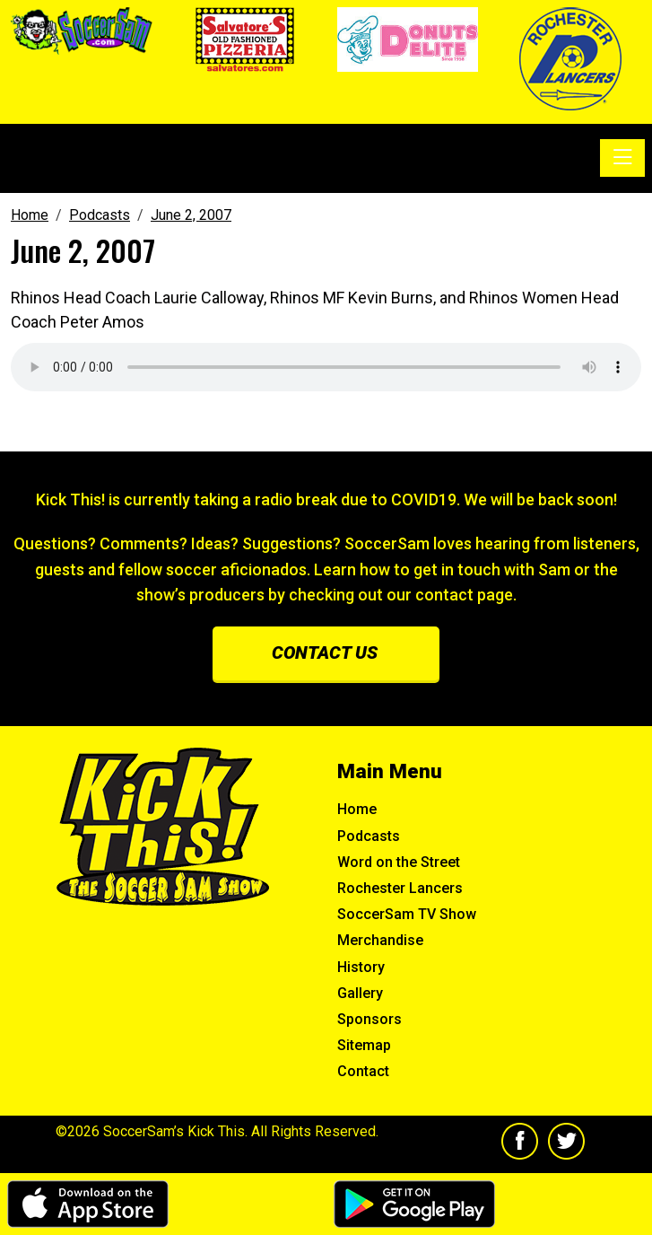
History (361, 967)
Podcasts (368, 836)
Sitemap (364, 1045)
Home (357, 809)
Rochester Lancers (400, 888)
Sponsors (369, 1019)
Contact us (325, 652)
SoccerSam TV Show (406, 914)
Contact (363, 1071)
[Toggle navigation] (622, 158)
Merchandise (380, 940)
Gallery (360, 993)
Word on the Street (398, 862)
